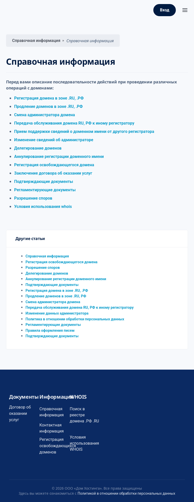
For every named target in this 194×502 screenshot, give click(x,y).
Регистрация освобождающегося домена (54, 164)
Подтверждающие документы (43, 181)
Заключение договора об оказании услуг (53, 173)
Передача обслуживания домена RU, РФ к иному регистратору (74, 123)
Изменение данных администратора (57, 313)
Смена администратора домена (44, 114)
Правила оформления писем (50, 330)
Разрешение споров (33, 198)
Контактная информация (51, 428)
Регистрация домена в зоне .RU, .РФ (49, 98)
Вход (164, 10)
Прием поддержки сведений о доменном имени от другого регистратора (84, 131)
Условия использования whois (43, 206)
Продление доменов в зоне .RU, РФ (56, 296)
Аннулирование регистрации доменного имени (59, 156)
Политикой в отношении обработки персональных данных (126, 493)
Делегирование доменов (37, 148)
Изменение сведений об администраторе (53, 139)
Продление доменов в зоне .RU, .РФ (48, 106)
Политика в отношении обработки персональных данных (75, 319)
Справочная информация (36, 40)
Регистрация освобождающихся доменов (57, 446)
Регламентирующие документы (45, 189)
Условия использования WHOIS (84, 443)
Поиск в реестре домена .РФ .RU (84, 415)
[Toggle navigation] (185, 10)
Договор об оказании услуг (20, 413)
